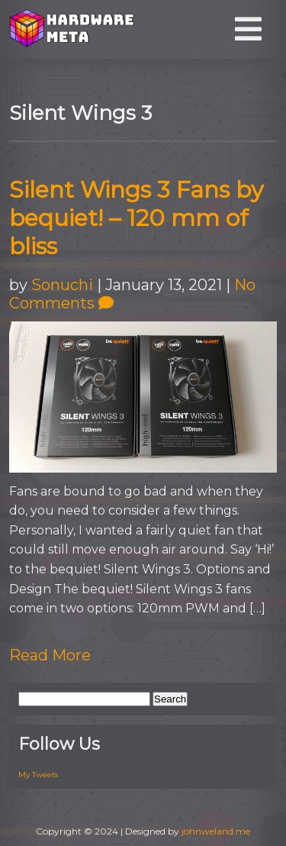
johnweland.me (216, 831)
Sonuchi (62, 285)
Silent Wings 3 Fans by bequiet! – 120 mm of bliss (136, 218)
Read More (50, 655)
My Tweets (38, 775)
